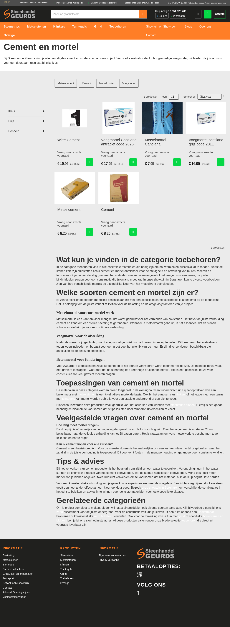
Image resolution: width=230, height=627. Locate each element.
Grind (63, 573)
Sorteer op (189, 96)
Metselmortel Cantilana (155, 142)
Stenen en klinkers (13, 569)
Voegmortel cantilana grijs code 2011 (206, 142)
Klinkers (65, 564)
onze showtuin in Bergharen (160, 487)
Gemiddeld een (34, 2)
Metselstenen (10, 559)
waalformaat (206, 512)
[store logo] (19, 13)
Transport (8, 578)
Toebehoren (67, 578)
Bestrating (8, 555)
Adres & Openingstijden (16, 592)
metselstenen (86, 394)
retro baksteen (103, 516)
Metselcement (66, 83)
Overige (64, 583)
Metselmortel (106, 83)
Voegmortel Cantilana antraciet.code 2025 (119, 142)
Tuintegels (66, 569)
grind (181, 516)
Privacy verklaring (109, 559)
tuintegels (68, 398)
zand (59, 512)
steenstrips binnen (183, 405)
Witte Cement (68, 140)
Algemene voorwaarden (112, 555)
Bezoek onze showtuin (16, 583)
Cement (86, 83)
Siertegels (8, 564)
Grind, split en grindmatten (18, 573)
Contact (7, 587)
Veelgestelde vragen (14, 596)
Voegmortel (128, 83)
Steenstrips (66, 555)
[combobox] (95, 14)
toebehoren (188, 520)
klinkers (181, 394)
